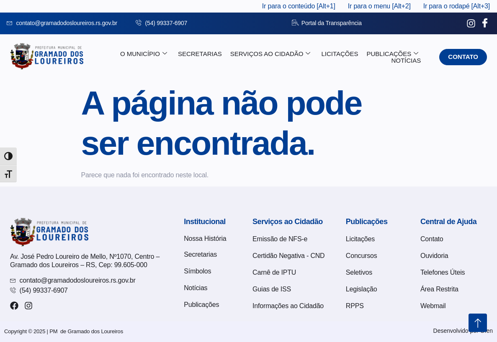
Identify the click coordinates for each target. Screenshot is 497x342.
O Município (143, 54)
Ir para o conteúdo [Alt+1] (298, 6)
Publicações (393, 54)
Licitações (339, 54)
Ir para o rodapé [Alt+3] (456, 6)
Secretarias (200, 54)
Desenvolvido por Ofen (463, 330)
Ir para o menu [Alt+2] (379, 6)
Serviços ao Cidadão (270, 54)
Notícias (406, 60)
